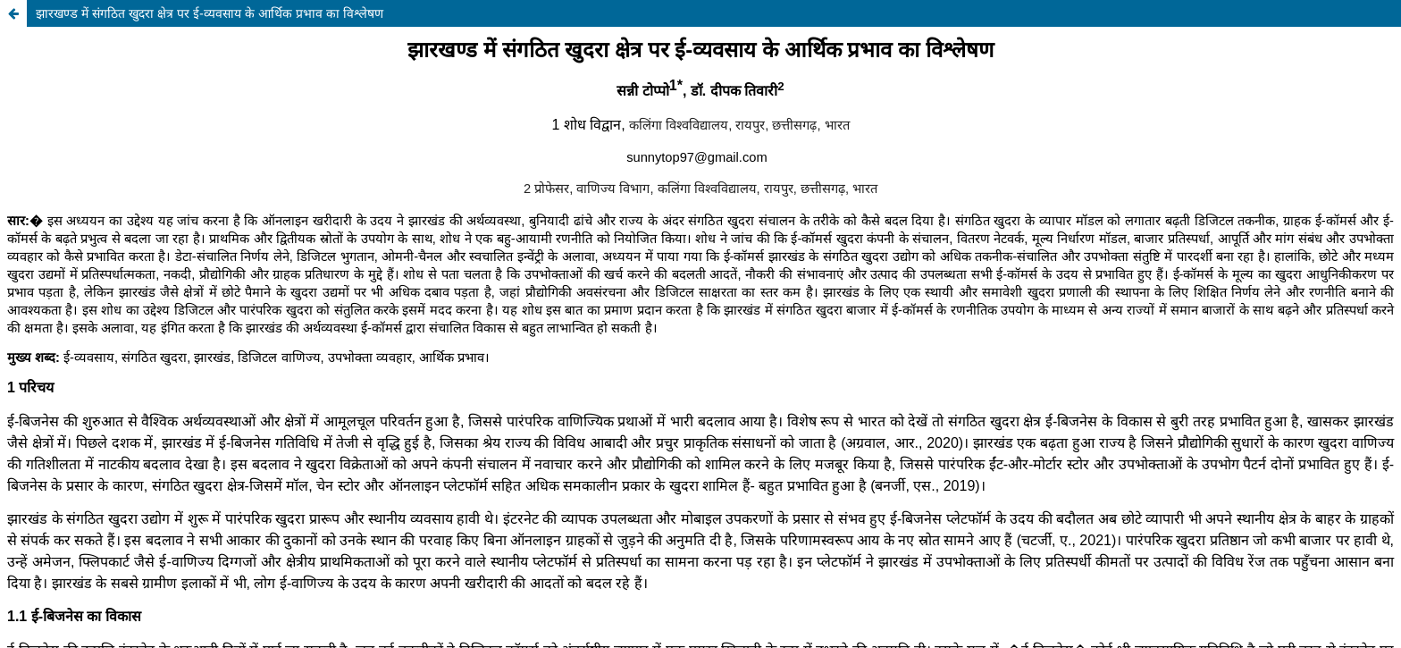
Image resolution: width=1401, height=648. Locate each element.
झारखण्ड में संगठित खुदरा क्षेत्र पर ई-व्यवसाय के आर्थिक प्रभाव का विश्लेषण (209, 12)
